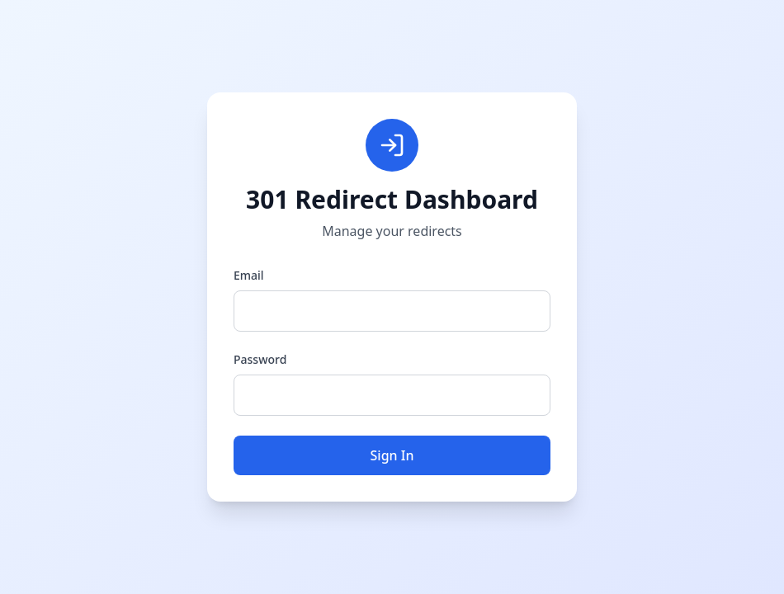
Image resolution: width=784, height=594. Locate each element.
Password (260, 359)
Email (249, 275)
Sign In (392, 455)
